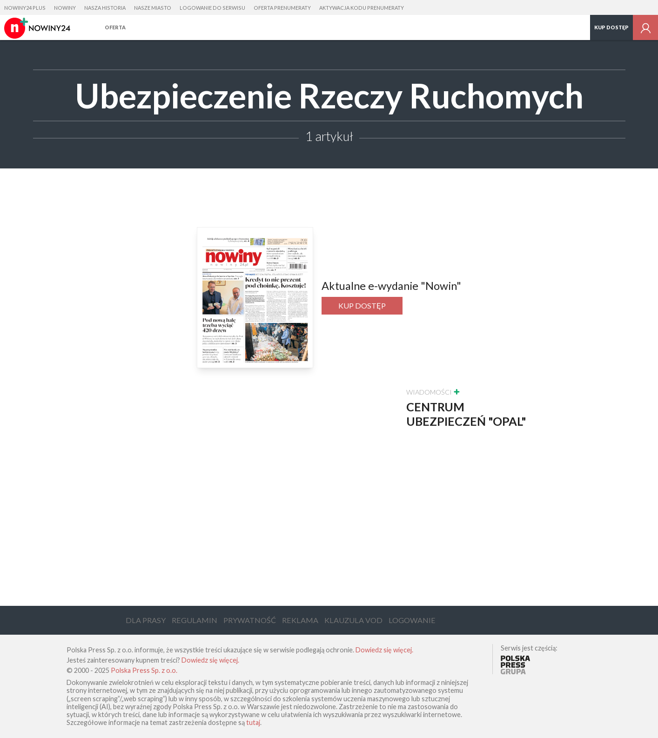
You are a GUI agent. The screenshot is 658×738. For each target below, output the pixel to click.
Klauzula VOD (353, 620)
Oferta (115, 27)
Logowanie (412, 620)
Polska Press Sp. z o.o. (144, 670)
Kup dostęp (611, 27)
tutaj (253, 722)
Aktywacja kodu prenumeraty (361, 8)
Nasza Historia (105, 8)
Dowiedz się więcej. (384, 650)
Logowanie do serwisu (212, 8)
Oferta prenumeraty (282, 8)
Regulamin (194, 620)
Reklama (300, 620)
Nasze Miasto (152, 8)
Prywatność (249, 620)
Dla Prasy (146, 620)
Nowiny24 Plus (25, 8)
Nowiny (65, 8)
